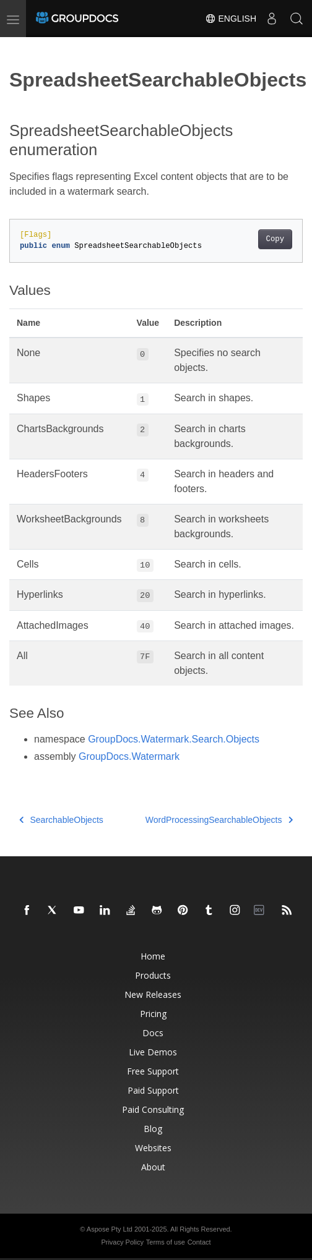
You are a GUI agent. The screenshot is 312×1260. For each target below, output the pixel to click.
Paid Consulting (153, 1109)
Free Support (153, 1071)
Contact (199, 1242)
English (230, 18)
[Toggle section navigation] (19, 47)
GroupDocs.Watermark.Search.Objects (173, 739)
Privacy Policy (122, 1242)
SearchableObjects (61, 820)
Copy (275, 239)
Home (153, 956)
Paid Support (153, 1090)
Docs (152, 1033)
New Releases (152, 994)
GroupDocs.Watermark (129, 756)
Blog (153, 1128)
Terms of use (165, 1242)
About (153, 1167)
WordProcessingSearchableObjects (219, 820)
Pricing (153, 1013)
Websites (153, 1148)
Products (153, 975)
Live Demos (153, 1052)
